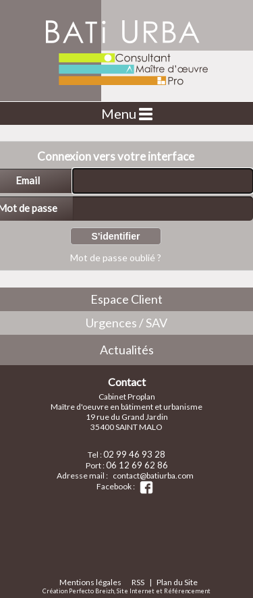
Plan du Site (177, 582)
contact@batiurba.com (153, 475)
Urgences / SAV (126, 322)
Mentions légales (90, 582)
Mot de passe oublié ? (115, 257)
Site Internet (135, 591)
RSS (138, 582)
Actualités (127, 349)
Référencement (187, 591)
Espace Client (126, 299)
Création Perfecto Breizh (78, 591)
